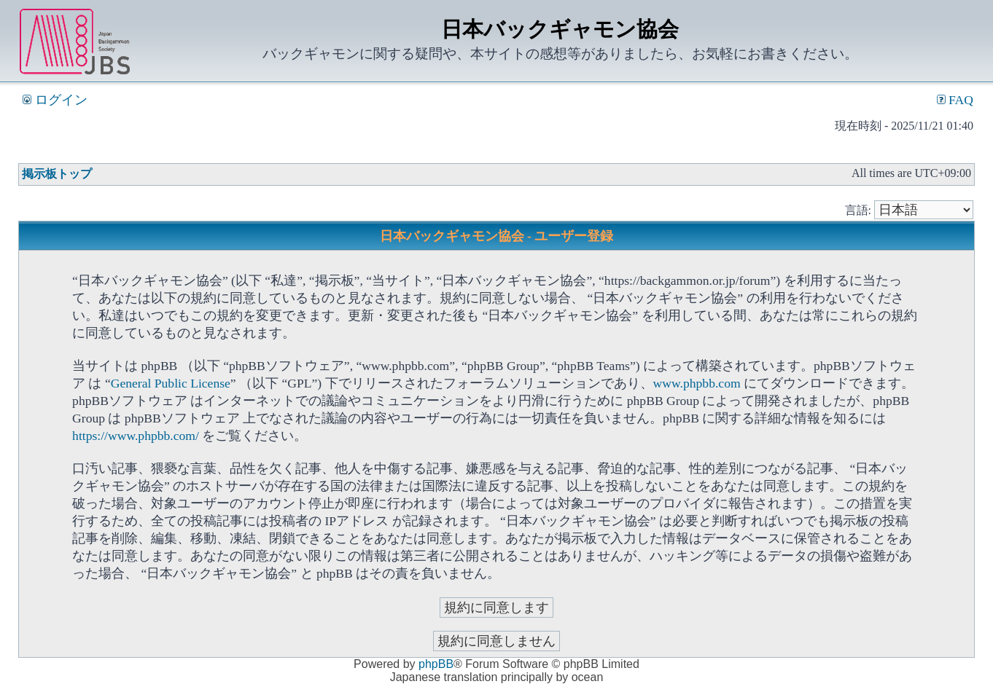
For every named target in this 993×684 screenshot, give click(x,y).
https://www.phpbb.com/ (135, 435)
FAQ (955, 100)
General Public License (170, 383)
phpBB (435, 664)
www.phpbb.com (697, 383)
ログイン (55, 100)
